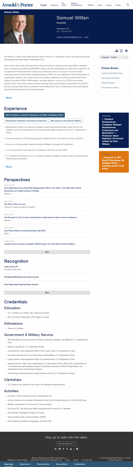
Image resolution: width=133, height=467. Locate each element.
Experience (15, 108)
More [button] (47, 252)
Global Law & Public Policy (112, 73)
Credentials (15, 301)
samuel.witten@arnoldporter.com (69, 37)
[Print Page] (116, 50)
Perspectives (17, 179)
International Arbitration (110, 78)
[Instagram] (60, 449)
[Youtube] (71, 449)
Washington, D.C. (63, 29)
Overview (8, 464)
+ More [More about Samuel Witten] (8, 97)
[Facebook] (63, 449)
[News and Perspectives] (76, 449)
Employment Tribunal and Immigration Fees (46, 460)
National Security (108, 83)
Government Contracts (109, 88)
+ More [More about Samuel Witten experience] (8, 166)
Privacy (67, 460)
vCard (86, 37)
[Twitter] (67, 449)
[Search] (128, 4)
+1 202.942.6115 (65, 31)
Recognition (16, 261)
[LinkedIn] (56, 449)
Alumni (75, 460)
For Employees (86, 460)
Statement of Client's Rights (17, 460)
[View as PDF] (121, 50)
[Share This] (126, 50)
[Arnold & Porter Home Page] (17, 4)
